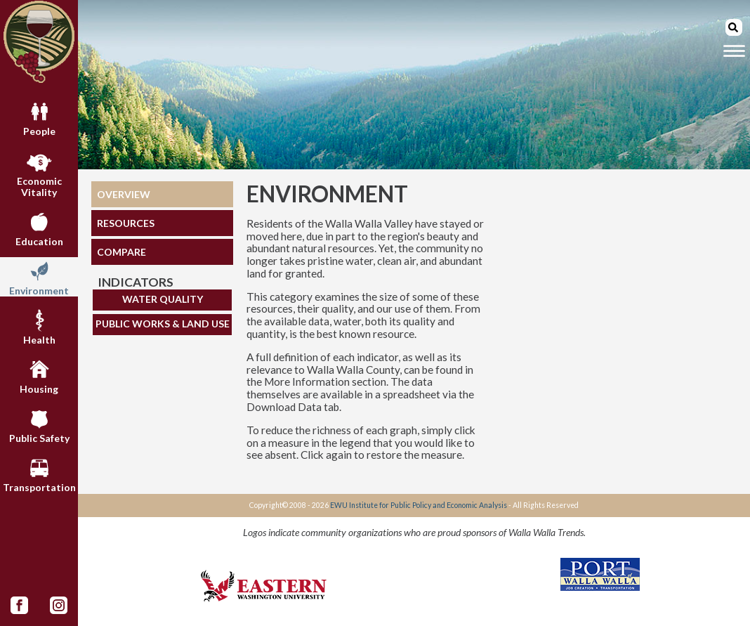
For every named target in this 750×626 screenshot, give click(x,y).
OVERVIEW (123, 194)
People (39, 117)
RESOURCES (125, 223)
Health (39, 326)
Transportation (39, 473)
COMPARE (121, 252)
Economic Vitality (39, 173)
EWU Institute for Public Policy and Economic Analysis (418, 505)
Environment (39, 276)
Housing (39, 375)
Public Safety (39, 424)
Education (39, 227)
